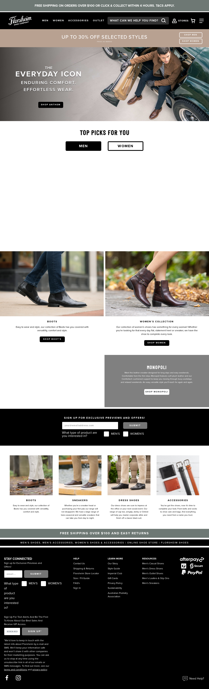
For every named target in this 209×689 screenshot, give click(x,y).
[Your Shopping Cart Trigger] (193, 20)
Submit (135, 425)
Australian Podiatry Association (118, 595)
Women (125, 146)
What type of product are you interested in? (79, 434)
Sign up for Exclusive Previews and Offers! (23, 565)
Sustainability (115, 588)
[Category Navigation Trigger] (201, 20)
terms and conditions (15, 669)
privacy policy (39, 669)
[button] (45, 20)
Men (83, 146)
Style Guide (114, 568)
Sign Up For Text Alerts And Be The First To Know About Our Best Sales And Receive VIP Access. (26, 621)
